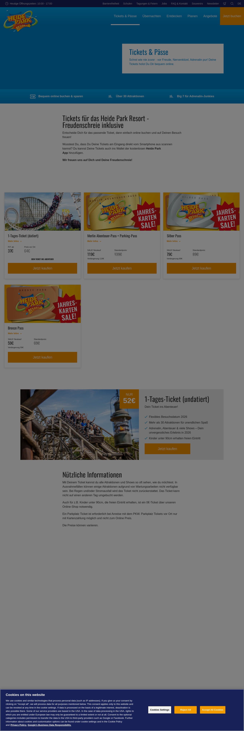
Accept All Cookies (212, 709)
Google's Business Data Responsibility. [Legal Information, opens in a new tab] (49, 725)
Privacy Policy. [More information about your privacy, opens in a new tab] (19, 725)
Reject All (185, 709)
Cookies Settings (159, 709)
